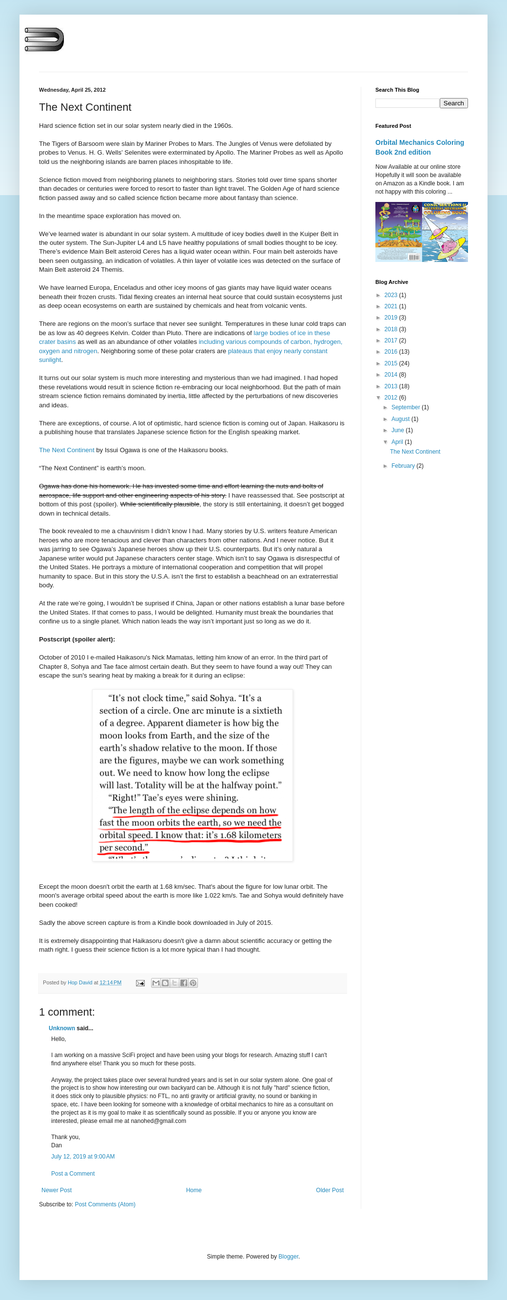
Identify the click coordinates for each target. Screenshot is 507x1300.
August (401, 419)
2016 (392, 351)
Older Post (330, 1190)
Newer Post (56, 1190)
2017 (392, 340)
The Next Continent (67, 450)
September (406, 407)
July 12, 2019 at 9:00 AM (83, 1156)
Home (194, 1190)
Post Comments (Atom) (105, 1204)
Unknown (62, 1028)
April (398, 442)
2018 (392, 329)
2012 (392, 397)
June (398, 430)
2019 (392, 317)
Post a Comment (73, 1173)
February (403, 465)
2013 (392, 386)
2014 (392, 374)
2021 (392, 306)
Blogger (288, 1256)
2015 (392, 363)
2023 (392, 295)
